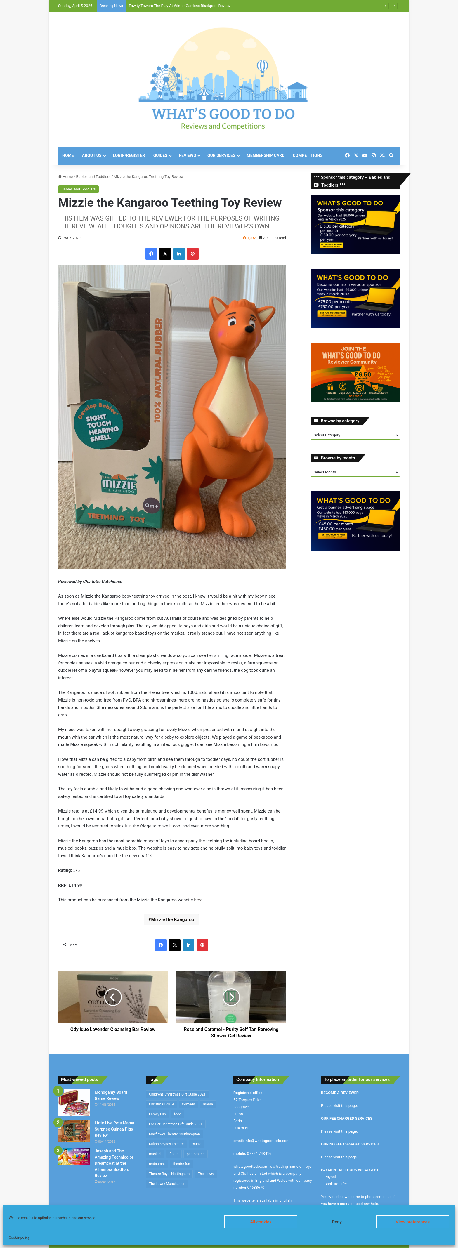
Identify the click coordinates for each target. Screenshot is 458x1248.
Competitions (307, 155)
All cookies (261, 1222)
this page (349, 1105)
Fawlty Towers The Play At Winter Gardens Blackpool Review (179, 6)
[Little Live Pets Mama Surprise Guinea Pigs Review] (74, 1131)
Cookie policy (19, 1237)
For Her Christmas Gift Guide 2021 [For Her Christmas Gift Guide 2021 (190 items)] (175, 1124)
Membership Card (266, 155)
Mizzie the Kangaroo (172, 919)
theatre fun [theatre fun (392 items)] (181, 1164)
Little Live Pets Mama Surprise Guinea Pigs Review (114, 1129)
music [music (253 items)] (197, 1144)
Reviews (187, 155)
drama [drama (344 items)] (208, 1104)
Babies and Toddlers (93, 176)
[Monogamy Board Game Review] (74, 1102)
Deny (337, 1222)
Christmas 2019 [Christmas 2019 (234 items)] (161, 1104)
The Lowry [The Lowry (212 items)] (206, 1174)
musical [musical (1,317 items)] (155, 1154)
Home (68, 155)
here (198, 899)
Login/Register (129, 155)
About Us (92, 155)
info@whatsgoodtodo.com (267, 1140)
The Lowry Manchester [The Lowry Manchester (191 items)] (167, 1184)
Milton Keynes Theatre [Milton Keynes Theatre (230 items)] (166, 1144)
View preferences (413, 1222)
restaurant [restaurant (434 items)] (157, 1164)
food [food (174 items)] (177, 1114)
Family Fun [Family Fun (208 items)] (157, 1114)
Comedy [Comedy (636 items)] (188, 1104)
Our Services (221, 155)
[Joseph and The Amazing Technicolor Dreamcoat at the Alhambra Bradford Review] (74, 1156)
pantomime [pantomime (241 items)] (195, 1154)
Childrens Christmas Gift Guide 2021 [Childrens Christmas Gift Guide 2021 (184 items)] (177, 1094)
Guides (160, 155)
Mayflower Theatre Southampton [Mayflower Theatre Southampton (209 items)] (174, 1134)
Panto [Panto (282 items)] (173, 1154)
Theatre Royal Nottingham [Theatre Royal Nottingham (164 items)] (169, 1174)
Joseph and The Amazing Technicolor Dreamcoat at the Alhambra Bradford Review (114, 1163)
